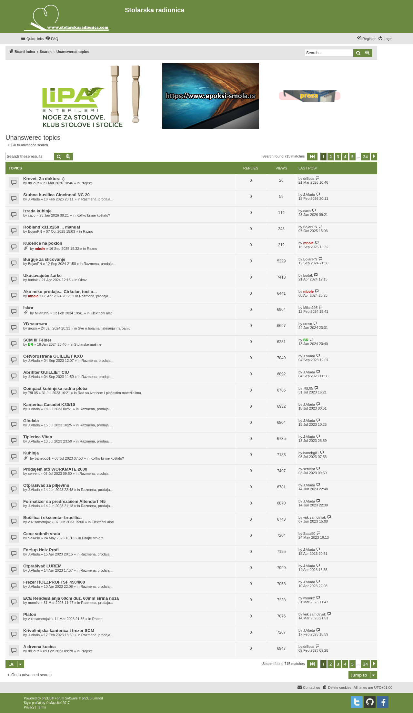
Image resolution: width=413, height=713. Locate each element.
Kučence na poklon (42, 243)
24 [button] (365, 156)
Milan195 (42, 313)
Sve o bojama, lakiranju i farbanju (104, 328)
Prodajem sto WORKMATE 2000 (55, 469)
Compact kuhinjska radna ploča (55, 388)
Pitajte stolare (93, 538)
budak (33, 280)
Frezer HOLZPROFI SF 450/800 (54, 582)
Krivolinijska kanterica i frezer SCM (58, 630)
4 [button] (345, 156)
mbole (40, 248)
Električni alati (102, 313)
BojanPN (35, 231)
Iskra (28, 307)
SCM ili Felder (37, 340)
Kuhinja (31, 453)
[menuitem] (51, 39)
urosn (32, 328)
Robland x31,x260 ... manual (51, 227)
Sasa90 (34, 538)
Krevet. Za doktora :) (44, 178)
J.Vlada (34, 199)
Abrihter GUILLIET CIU (46, 372)
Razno (88, 231)
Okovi (82, 280)
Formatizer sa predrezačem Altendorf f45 (64, 501)
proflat (36, 703)
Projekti (87, 183)
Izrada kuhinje (37, 211)
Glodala (31, 420)
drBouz (33, 183)
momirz (34, 603)
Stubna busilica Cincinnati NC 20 (56, 194)
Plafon (29, 614)
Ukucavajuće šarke (42, 275)
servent (34, 473)
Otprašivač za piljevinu (46, 485)
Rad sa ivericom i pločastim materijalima (109, 393)
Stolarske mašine (87, 344)
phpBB (47, 698)
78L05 (33, 393)
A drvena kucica (39, 646)
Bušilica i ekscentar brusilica (52, 517)
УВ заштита (35, 323)
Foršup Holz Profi (41, 549)
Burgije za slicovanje (44, 259)
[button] (312, 156)
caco (31, 215)
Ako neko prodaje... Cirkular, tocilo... (60, 291)
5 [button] (352, 156)
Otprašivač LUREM (42, 566)
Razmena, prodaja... (97, 199)
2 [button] (330, 156)
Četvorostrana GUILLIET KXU (53, 356)
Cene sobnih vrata (41, 533)
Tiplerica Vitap (37, 436)
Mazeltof (55, 703)
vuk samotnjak (39, 522)
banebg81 (43, 458)
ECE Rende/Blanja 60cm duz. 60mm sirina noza (71, 598)
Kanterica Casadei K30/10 (49, 404)
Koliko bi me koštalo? (93, 215)
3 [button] (338, 156)
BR (30, 344)
